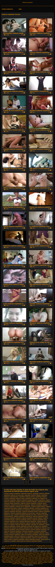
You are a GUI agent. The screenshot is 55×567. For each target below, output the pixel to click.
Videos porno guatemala (28, 560)
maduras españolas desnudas (12, 511)
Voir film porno (49, 545)
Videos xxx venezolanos (36, 556)
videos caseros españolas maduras (34, 533)
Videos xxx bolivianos (8, 562)
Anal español (8, 561)
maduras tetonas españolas (17, 523)
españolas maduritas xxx (32, 498)
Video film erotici (21, 547)
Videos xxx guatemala (15, 560)
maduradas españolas (43, 501)
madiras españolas (39, 500)
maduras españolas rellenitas (12, 518)
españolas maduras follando (33, 495)
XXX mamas (35, 558)
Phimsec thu (32, 545)
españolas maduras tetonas (27, 496)
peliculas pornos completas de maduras (35, 528)
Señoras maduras (17, 558)
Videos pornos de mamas (27, 561)
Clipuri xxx (27, 547)
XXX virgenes (29, 563)
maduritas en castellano (37, 524)
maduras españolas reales (40, 516)
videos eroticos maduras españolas (14, 539)
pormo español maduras (23, 529)
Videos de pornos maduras (22, 556)
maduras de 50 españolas (23, 506)
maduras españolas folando (30, 511)
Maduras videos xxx (19, 562)
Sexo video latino (10, 553)
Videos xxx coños (27, 552)
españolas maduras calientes (41, 493)
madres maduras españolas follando (26, 501)
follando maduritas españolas (25, 500)
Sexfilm (4, 547)
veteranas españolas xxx (16, 533)
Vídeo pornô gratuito (48, 547)
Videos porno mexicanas (21, 553)
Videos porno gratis (33, 557)
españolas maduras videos (17, 498)
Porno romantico (21, 563)
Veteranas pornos (27, 558)
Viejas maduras (42, 557)
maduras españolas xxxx (11, 521)
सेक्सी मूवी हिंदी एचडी (14, 545)
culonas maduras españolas (12, 493)
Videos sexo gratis (37, 554)
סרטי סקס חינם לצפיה (11, 547)
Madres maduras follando (31, 562)
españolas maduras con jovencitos (14, 495)
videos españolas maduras (32, 539)
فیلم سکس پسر (6, 545)
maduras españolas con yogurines (20, 510)
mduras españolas (21, 526)
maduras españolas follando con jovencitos (22, 513)
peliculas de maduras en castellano (37, 526)
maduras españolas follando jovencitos (25, 515)
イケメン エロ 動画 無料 (37, 547)
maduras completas (36, 505)
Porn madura (46, 556)
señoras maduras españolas (39, 529)
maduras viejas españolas (22, 524)
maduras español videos (38, 506)
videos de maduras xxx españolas (24, 536)
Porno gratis (50, 557)
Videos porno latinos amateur (16, 552)
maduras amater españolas (12, 503)
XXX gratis (5, 554)
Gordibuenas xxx (23, 557)
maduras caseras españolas (28, 503)
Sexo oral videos (16, 561)
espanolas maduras (26, 493)
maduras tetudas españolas (34, 523)
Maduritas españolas (27, 2)
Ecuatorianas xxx (31, 553)
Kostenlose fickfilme (40, 545)
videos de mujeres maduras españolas (20, 537)
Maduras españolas (43, 562)
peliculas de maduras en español (13, 528)
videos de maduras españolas (29, 534)
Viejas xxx (5, 552)
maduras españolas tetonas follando (32, 518)
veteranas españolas (28, 531)
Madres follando (14, 557)
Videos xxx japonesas (13, 554)
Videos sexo (45, 554)
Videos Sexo (43, 552)
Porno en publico (38, 561)
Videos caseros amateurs (25, 554)
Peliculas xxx (36, 552)
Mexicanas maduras (44, 558)
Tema (20, 9)
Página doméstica (7, 9)
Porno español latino (39, 560)
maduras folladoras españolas (27, 521)
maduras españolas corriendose (40, 510)
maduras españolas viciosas (23, 519)
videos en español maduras (40, 537)
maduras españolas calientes (26, 508)
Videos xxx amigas (41, 553)
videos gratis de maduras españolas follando (29, 541)
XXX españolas (12, 556)
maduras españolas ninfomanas (23, 516)
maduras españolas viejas (39, 519)
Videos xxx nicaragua (7, 558)
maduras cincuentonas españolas (20, 505)
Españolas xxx (49, 553)
